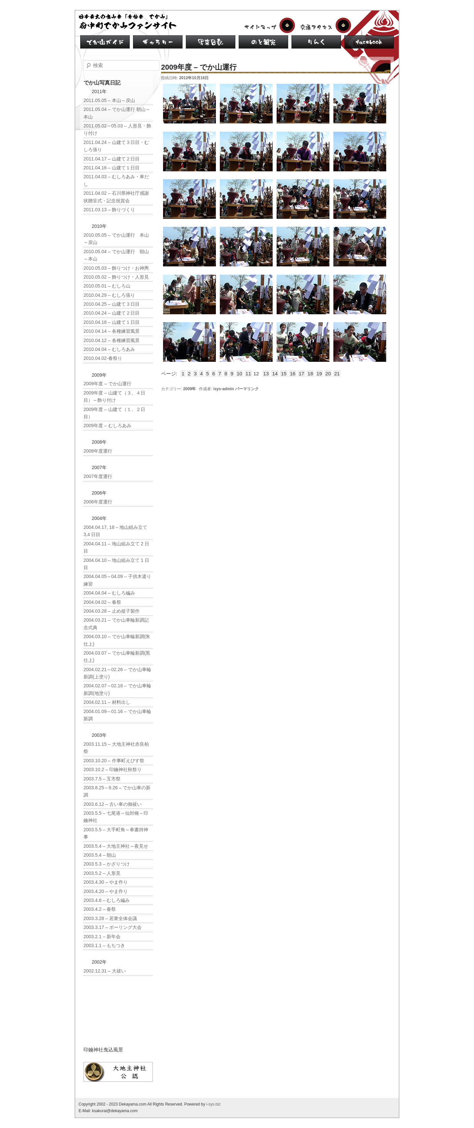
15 (284, 373)
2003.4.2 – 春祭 (100, 909)
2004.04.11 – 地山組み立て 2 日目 (116, 547)
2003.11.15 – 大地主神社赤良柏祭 (116, 747)
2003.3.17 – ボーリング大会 (113, 927)
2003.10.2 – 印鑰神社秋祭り (113, 769)
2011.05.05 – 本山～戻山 (109, 100)
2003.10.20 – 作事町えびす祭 (114, 760)
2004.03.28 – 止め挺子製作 (112, 611)
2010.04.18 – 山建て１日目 (112, 322)
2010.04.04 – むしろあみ (109, 349)
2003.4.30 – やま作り (106, 882)
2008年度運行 (98, 451)
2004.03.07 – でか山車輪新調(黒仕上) (117, 656)
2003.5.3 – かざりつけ (107, 864)
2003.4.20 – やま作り (106, 891)
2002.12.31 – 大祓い (105, 971)
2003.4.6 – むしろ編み (107, 900)
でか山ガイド (105, 42)
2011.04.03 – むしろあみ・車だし (116, 180)
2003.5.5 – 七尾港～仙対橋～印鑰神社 (116, 816)
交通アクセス (324, 25)
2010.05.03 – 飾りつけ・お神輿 (116, 268)
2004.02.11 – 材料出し (107, 702)
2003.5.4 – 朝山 (100, 855)
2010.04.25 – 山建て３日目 (112, 304)
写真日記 (210, 42)
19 (319, 373)
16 (292, 373)
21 (337, 373)
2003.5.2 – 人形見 (102, 873)
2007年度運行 (98, 476)
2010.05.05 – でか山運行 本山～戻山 (116, 238)
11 (248, 373)
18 (310, 373)
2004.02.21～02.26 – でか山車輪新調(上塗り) (117, 673)
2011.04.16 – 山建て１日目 (112, 167)
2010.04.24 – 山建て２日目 (112, 313)
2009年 (189, 389)
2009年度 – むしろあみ (107, 425)
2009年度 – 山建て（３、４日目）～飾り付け (114, 396)
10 (239, 373)
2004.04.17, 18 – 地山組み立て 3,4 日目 (115, 531)
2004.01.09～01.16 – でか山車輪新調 (117, 715)
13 (266, 373)
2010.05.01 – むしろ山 (107, 286)
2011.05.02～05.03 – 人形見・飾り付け (117, 129)
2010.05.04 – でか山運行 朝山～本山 (116, 255)
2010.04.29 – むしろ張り (109, 295)
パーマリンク (247, 389)
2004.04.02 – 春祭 (102, 602)
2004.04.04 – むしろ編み (109, 593)
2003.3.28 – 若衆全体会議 (110, 918)
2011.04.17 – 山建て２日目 (112, 158)
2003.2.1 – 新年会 (102, 936)
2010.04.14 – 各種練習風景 (112, 331)
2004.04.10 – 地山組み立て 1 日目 (116, 564)
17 (301, 373)
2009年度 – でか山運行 (107, 383)
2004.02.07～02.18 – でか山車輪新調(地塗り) (117, 689)
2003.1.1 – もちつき (104, 945)
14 (275, 373)
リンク (316, 42)
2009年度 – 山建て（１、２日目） (114, 413)
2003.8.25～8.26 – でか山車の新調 (117, 791)
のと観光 (263, 42)
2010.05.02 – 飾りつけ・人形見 (116, 277)
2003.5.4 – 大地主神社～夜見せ (116, 846)
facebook (369, 42)
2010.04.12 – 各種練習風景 (112, 340)
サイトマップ (268, 25)
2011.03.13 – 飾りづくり (109, 209)
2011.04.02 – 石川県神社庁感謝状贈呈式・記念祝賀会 (116, 196)
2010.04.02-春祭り (103, 358)
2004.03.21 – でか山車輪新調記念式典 (116, 623)
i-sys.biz (213, 1104)
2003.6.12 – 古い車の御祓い (113, 804)
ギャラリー (158, 42)
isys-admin (223, 389)
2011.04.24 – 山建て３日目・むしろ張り (116, 146)
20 (328, 373)
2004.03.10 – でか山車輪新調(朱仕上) (117, 640)
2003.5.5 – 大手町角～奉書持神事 (116, 833)
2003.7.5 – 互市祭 (102, 778)
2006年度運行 (98, 501)
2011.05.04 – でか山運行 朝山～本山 (117, 113)
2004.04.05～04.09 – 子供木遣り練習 (117, 580)
